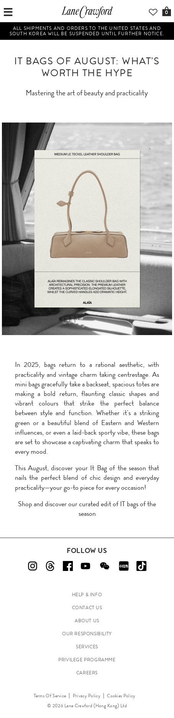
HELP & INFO (87, 594)
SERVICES (87, 646)
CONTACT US (87, 607)
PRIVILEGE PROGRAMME (86, 659)
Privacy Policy (86, 695)
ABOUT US (87, 620)
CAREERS (87, 672)
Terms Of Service (50, 695)
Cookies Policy (121, 695)
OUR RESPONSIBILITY (87, 633)
